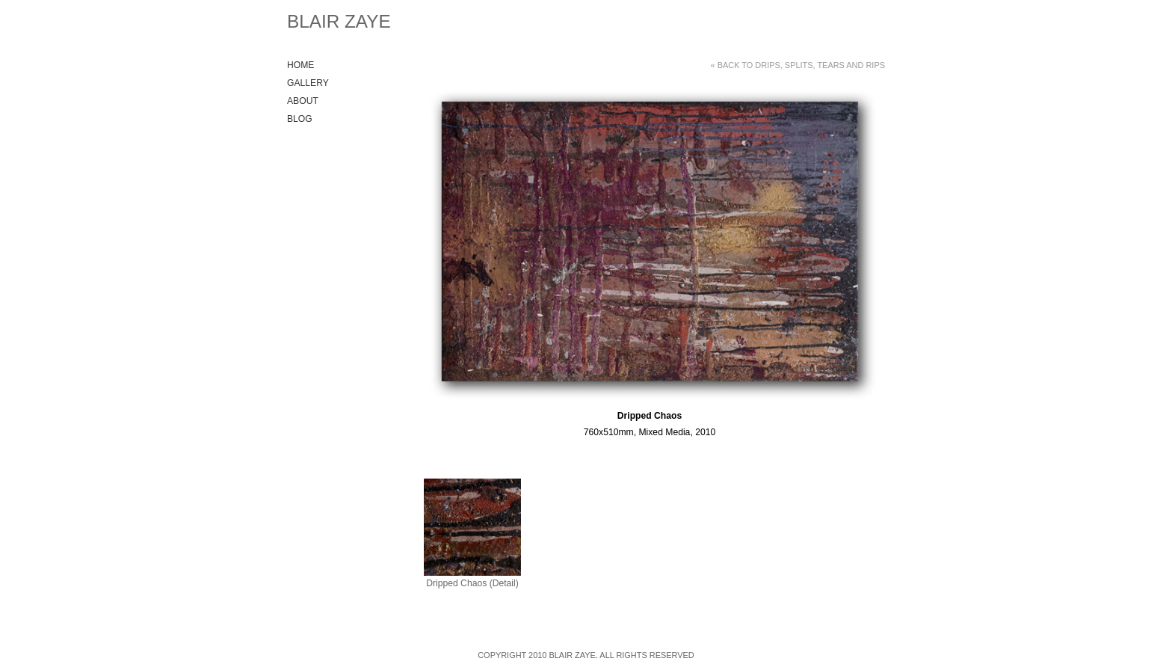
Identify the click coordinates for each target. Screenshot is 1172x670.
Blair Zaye (339, 21)
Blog (299, 119)
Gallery (308, 83)
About (302, 101)
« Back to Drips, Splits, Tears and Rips (798, 65)
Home (300, 65)
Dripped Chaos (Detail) (472, 583)
